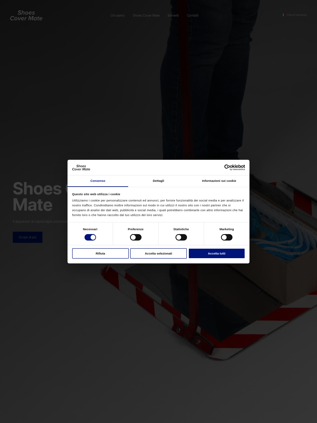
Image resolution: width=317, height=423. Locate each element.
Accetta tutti (216, 253)
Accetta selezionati (158, 253)
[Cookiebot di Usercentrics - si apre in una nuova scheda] (227, 167)
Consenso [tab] (97, 180)
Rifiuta (100, 253)
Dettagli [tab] (158, 180)
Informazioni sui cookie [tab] (219, 180)
